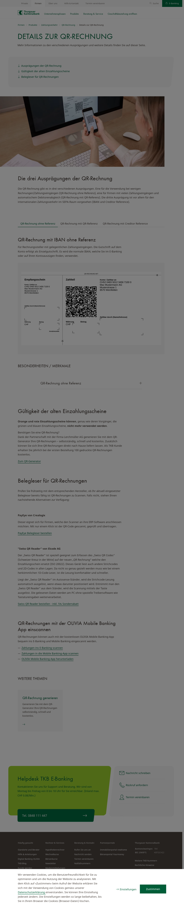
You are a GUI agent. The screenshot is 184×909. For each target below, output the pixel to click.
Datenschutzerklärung (32, 892)
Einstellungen (128, 889)
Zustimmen (153, 889)
